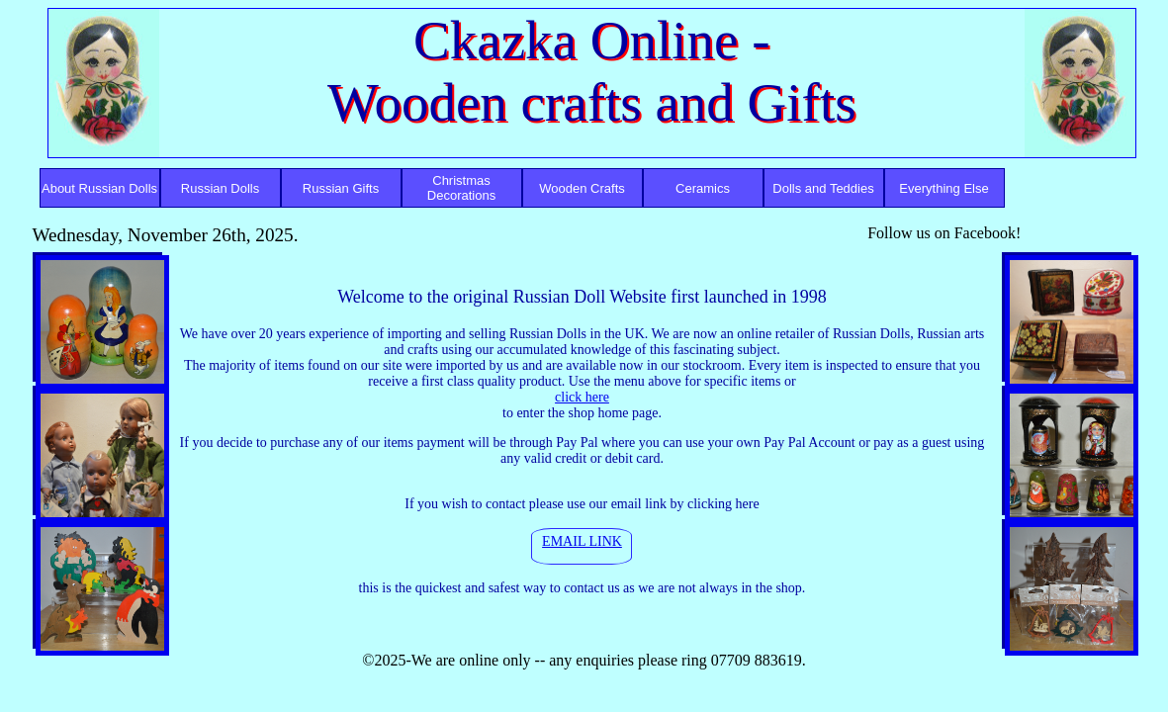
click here (582, 397)
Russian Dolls (220, 188)
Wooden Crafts (581, 188)
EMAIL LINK (582, 541)
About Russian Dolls (99, 188)
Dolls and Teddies (822, 188)
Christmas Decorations (461, 188)
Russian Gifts (341, 188)
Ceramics (702, 188)
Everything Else (943, 188)
